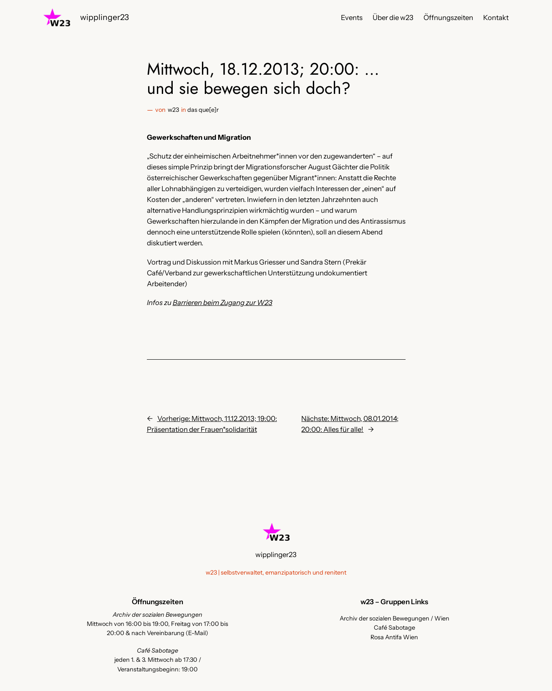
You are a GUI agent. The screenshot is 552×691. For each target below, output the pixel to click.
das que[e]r (203, 109)
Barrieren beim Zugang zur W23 (222, 302)
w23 (173, 109)
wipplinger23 (104, 17)
